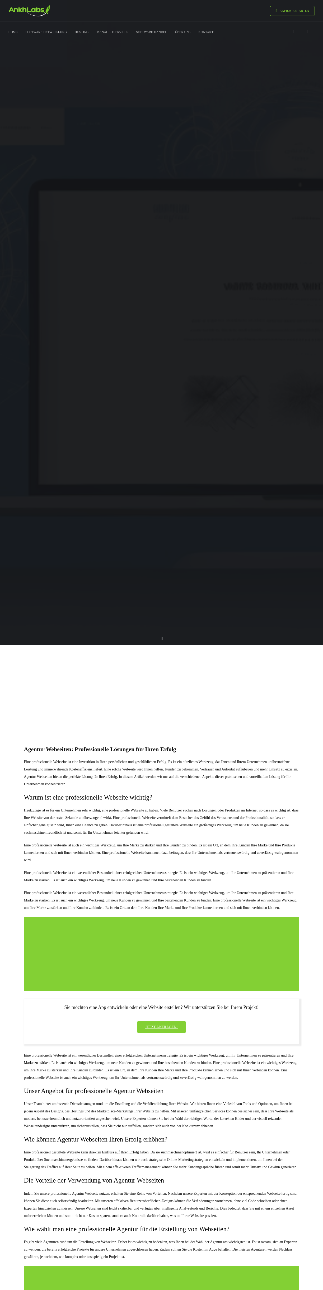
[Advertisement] (161, 685)
